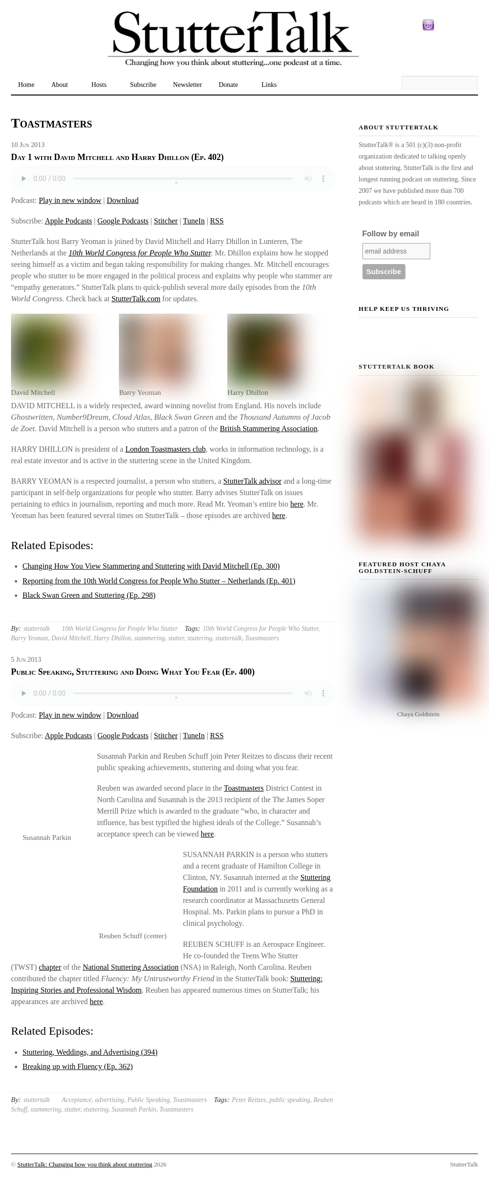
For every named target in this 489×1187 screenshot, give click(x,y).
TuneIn (194, 221)
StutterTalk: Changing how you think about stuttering (84, 1164)
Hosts (98, 84)
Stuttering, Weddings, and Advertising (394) (90, 1052)
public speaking (289, 1099)
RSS (216, 221)
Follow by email (390, 234)
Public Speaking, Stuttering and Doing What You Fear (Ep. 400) (133, 672)
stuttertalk (36, 628)
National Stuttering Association (131, 967)
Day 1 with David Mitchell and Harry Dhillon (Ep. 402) (117, 157)
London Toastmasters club (165, 449)
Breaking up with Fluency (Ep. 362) (77, 1066)
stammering (149, 638)
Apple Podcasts (68, 221)
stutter (176, 638)
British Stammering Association (268, 428)
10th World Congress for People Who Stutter (139, 252)
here (297, 504)
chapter (50, 967)
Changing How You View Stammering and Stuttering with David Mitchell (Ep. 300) (151, 566)
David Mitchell (70, 638)
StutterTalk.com (135, 299)
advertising (109, 1099)
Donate (228, 84)
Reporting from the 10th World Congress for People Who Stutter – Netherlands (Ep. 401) (158, 581)
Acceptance (77, 1099)
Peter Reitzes (249, 1099)
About (59, 84)
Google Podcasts (123, 221)
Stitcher (166, 221)
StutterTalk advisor (252, 481)
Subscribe (143, 84)
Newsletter (187, 84)
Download (123, 200)
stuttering (199, 638)
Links (268, 84)
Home (26, 84)
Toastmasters (262, 638)
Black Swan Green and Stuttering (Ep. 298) (89, 595)
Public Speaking (149, 1099)
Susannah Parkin (134, 1109)
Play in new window (70, 200)
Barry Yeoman (29, 638)
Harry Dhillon (112, 638)
